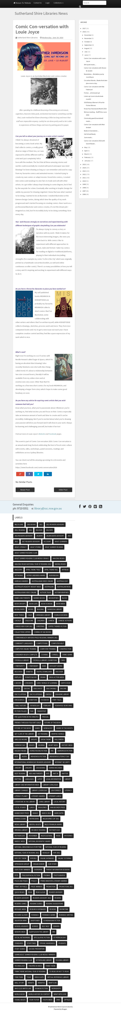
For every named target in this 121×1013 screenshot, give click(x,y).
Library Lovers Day (39, 790)
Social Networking (22, 937)
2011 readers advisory (55, 524)
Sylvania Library (62, 960)
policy (34, 881)
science (35, 926)
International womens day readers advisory (33, 762)
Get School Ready (90, 134)
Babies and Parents (22, 598)
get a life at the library (24, 734)
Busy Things (19, 615)
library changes (21, 790)
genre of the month (64, 728)
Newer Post (25, 490)
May (85, 147)
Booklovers (20, 609)
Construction (65, 649)
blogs (64, 598)
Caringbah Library (42, 615)
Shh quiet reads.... (90, 65)
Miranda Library (21, 830)
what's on (53, 983)
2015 (84, 164)
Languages (29, 779)
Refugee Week (20, 909)
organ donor (38, 864)
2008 (84, 188)
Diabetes (29, 672)
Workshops (56, 988)
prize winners (36, 887)
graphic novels (57, 734)
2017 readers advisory (31, 541)
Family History (20, 705)
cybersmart (33, 666)
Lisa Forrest (56, 790)
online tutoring (64, 858)
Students (62, 943)
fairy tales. (57, 700)
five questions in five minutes (26, 717)
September (88, 45)
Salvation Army (21, 920)
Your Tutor (34, 1000)
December (87, 35)
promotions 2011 (66, 887)
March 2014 (46, 813)
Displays (18, 677)
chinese (51, 620)
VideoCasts (39, 977)
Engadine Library (62, 694)
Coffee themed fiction (57, 626)
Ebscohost (38, 688)
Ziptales (67, 1000)
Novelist (46, 853)
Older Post (63, 490)
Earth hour (66, 683)
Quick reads (19, 892)
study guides (20, 949)
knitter (65, 773)
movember (33, 836)
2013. (16, 541)
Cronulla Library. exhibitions (45, 660)
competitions (41, 643)
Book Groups (20, 604)
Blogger (64, 1009)
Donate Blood (31, 677)
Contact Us (38, 3)
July (85, 52)
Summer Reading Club (23, 960)
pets (16, 875)
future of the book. (23, 728)
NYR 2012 (56, 853)
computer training (48, 649)
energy (49, 694)
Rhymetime (64, 909)
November (87, 38)
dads (44, 666)
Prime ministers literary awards (53, 881)
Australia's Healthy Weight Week (28, 587)
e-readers (29, 683)
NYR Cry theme (21, 858)
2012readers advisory (55, 536)
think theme (50, 966)
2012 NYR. (49, 530)
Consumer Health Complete (26, 655)
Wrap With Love (60, 994)
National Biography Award (39, 841)
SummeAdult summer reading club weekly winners (35, 954)
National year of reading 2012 (27, 853)
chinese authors (65, 620)
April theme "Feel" (33, 570)
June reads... (88, 137)
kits (47, 773)
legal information (53, 779)
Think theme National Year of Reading (30, 971)
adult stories (35, 547)
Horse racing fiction (38, 751)
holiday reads (20, 751)
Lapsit (39, 779)
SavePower (35, 920)
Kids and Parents (36, 773)
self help (45, 926)
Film (31, 711)
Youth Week (47, 1000)
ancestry (18, 570)
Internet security (62, 762)
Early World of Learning (47, 683)
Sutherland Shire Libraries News (41, 13)
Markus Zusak (20, 819)
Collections (58, 3)
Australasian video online (42, 581)
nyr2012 (33, 858)
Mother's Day (54, 830)
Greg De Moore (21, 739)
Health (31, 745)
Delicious (18, 672)
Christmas (40, 626)
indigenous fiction (38, 756)
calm (30, 615)
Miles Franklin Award (53, 824)
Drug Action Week (56, 677)
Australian (49, 587)
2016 (84, 32)
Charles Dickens (60, 615)
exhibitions (32, 700)
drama (43, 677)
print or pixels (21, 887)
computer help (57, 643)
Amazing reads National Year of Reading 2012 (33, 564)
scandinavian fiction (51, 920)
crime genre (67, 655)
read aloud (40, 892)
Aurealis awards (21, 581)
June (86, 55)
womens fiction (41, 988)
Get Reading (43, 734)
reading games (20, 904)
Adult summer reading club (26, 553)
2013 (84, 171)
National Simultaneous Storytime (28, 847)
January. (28, 768)
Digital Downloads (44, 672)
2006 (84, 194)
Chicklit (18, 620)
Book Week (60, 604)
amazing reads (58, 558)
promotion (50, 887)
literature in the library (25, 802)
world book (20, 994)
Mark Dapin (58, 813)
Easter (17, 688)
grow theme (46, 739)
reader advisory (56, 892)
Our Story (52, 864)
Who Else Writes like (23, 988)
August (86, 48)
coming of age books (42, 632)
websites (41, 983)
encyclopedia (20, 694)
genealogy (48, 728)
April (85, 151)
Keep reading (20, 773)
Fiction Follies (21, 711)
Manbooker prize (22, 813)
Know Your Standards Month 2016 (95, 109)
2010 (84, 181)
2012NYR (39, 536)
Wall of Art (19, 983)
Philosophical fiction (31, 875)
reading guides (36, 904)
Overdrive (38, 869)
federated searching (63, 705)
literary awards (38, 796)
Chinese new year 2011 (23, 626)
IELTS (16, 756)
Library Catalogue (50, 785)
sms (53, 932)
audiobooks (54, 575)
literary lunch (55, 796)
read (30, 892)
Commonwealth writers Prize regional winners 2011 (36, 638)
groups (34, 739)
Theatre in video (35, 966)
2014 (84, 168)
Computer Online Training (25, 649)
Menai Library (20, 824)
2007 (84, 191)
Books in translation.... (91, 131)
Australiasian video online (25, 592)
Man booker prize (57, 807)
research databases (38, 909)
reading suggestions (54, 904)
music (58, 836)
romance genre (48, 915)
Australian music (64, 587)
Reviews (52, 909)
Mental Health (35, 824)
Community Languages (24, 643)
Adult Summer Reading (54, 547)
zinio (58, 1000)
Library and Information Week (27, 785)
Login (48, 3)
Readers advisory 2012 (42, 898)
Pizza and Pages (21, 881)
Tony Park (19, 977)
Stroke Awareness (47, 943)
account (47, 541)
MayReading (34, 819)
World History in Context (39, 994)
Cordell (55, 655)
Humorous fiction (64, 751)
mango (35, 813)
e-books (18, 683)
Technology (20, 966)
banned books (39, 598)
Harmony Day (20, 745)
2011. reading (20, 530)
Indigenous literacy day (59, 756)
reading (58, 898)
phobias (47, 875)
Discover (59, 672)
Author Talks (45, 592)
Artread (65, 570)
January (87, 161)
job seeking (40, 768)
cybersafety (20, 666)
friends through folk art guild (28, 722)
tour (29, 977)
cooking (44, 655)
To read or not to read (59, 971)
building (40, 609)
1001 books (31, 524)
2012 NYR (39, 530)
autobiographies (62, 592)
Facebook (53, 434)
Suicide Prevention (36, 949)
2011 (84, 178)
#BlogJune (19, 524)
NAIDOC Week (20, 841)
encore (63, 688)
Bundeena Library (54, 609)
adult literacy (21, 547)
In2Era (24, 756)
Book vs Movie (47, 604)
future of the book (52, 722)
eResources (19, 700)
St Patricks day (59, 937)
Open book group (22, 864)
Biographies (54, 598)
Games (37, 728)
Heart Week (53, 745)
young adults (20, 1000)
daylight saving (56, 666)
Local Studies (20, 807)
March (86, 154)
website (31, 983)
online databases (47, 858)
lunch (31, 807)
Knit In (55, 773)
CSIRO (63, 660)
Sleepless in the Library (39, 932)
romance (35, 915)
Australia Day (62, 581)
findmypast (41, 711)
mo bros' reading (38, 830)
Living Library (44, 802)
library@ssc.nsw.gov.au (48, 508)
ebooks (27, 688)
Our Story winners (22, 869)
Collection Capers (22, 632)
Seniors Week (20, 932)
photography (59, 875)
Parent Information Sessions (58, 869)
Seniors (56, 926)
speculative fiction (42, 937)
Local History (59, 802)
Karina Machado (55, 768)
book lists (33, 604)
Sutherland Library (44, 960)
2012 (84, 174)
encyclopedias (36, 694)
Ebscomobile (51, 688)
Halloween (59, 739)
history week (67, 745)
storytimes (31, 943)
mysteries (68, 836)
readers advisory (22, 898)
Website (42, 434)
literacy (68, 790)
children (40, 620)
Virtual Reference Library (58, 977)
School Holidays (21, 926)
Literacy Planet (21, 796)
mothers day (20, 836)
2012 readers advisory (24, 536)
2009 (84, 184)
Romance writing (66, 915)
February (87, 157)
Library (68, 779)
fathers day (35, 705)
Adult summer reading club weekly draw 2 (32, 558)
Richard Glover (21, 915)
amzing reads (60, 564)
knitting (18, 779)
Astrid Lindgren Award (36, 575)
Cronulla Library (22, 660)
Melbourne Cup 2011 (51, 819)
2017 (84, 28)
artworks (19, 575)
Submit (80, 6)
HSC (52, 751)
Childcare (29, 620)
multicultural (46, 836)
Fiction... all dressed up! (92, 93)
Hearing (41, 745)
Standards (19, 943)
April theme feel (51, 570)
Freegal (45, 717)
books (30, 609)
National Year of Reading (55, 847)
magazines (42, 807)
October (87, 42)
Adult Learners (61, 541)
